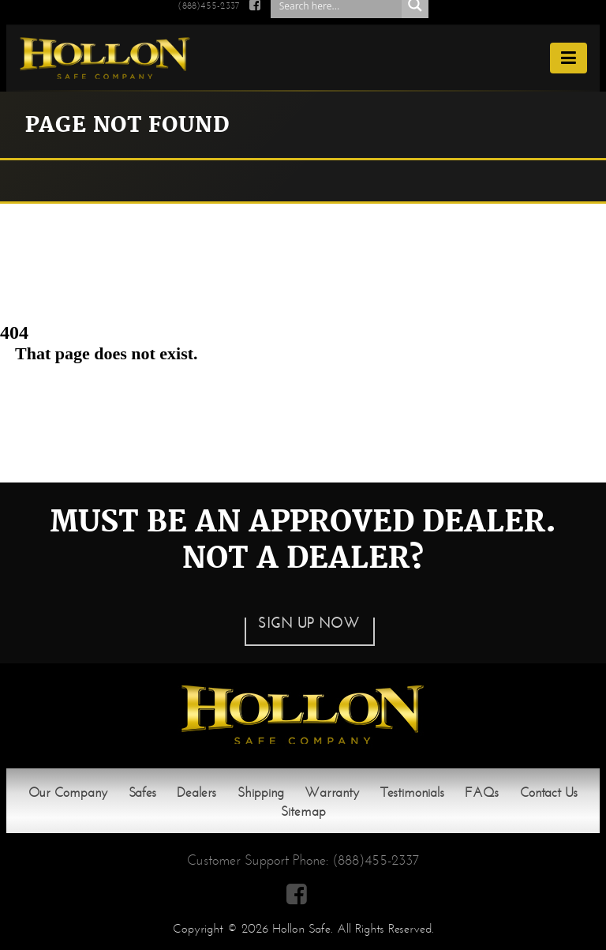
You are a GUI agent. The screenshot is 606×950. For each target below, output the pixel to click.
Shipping (261, 792)
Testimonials (412, 792)
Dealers (196, 792)
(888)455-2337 (375, 860)
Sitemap (303, 811)
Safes (142, 792)
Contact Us (549, 792)
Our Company (67, 792)
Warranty (332, 792)
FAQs (482, 792)
